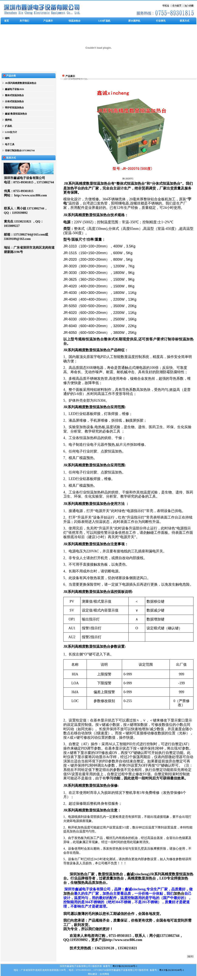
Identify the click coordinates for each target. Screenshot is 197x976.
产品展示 (48, 20)
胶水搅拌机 (134, 20)
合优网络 (104, 974)
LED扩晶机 (104, 20)
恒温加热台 (75, 20)
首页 (6, 20)
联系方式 (184, 20)
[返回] (190, 956)
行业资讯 (161, 20)
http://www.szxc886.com (30, 195)
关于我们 (24, 20)
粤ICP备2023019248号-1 (125, 966)
